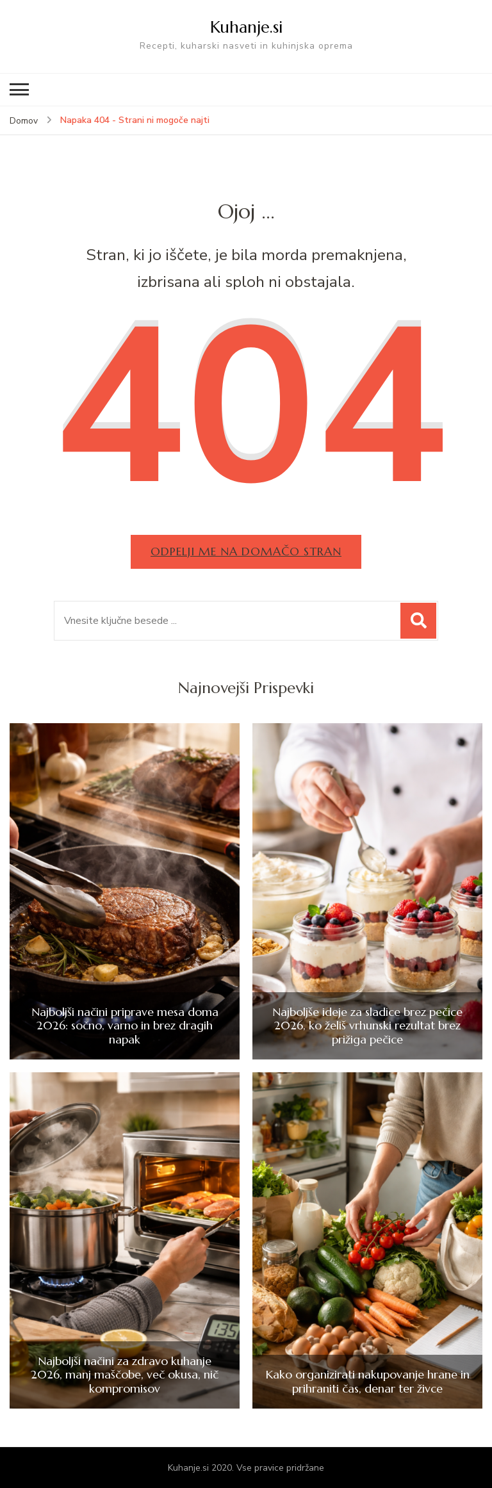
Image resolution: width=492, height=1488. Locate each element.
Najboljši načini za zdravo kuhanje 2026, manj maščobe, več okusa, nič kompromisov (124, 1375)
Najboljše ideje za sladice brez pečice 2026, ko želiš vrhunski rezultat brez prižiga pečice (367, 1026)
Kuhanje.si (246, 27)
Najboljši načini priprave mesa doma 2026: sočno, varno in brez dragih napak (124, 1026)
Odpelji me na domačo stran (246, 551)
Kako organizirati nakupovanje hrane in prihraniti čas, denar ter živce (368, 1381)
